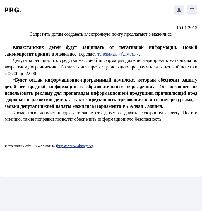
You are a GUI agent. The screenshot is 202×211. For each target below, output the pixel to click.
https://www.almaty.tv (74, 145)
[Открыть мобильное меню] (192, 10)
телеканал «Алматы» (118, 53)
